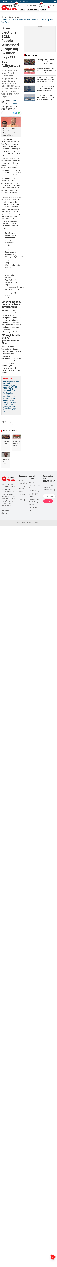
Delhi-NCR (44, 10)
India (17, 17)
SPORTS (46, 6)
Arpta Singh (14, 102)
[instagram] (51, 1)
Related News (10, 431)
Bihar (10, 425)
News (11, 17)
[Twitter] (48, 1)
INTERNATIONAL (32, 6)
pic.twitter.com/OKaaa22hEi (15, 290)
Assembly (21, 10)
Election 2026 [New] (14, 6)
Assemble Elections (33, 10)
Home (3, 17)
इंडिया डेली (25, 1)
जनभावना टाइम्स (5, 1)
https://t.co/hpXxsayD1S (14, 257)
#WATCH (8, 275)
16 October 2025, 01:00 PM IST (11, 108)
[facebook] (46, 1)
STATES (6, 6)
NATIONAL (21, 6)
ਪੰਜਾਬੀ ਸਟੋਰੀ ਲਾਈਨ (16, 1)
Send (48, 501)
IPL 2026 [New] (40, 6)
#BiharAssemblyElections (14, 287)
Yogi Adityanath (13, 422)
